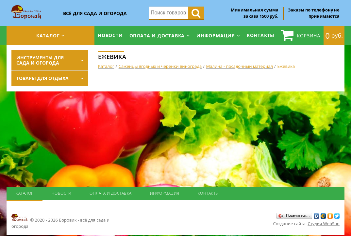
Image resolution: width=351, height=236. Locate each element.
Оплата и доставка (157, 35)
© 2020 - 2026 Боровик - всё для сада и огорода (60, 221)
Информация (215, 35)
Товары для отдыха (42, 78)
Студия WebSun (324, 223)
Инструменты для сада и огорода (40, 60)
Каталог (48, 35)
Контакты (261, 35)
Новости (110, 35)
